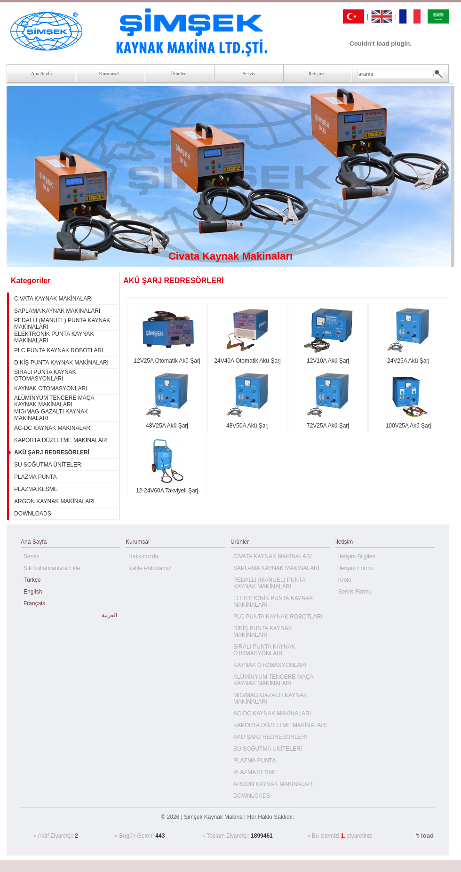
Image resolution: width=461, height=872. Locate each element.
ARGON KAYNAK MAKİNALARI (54, 501)
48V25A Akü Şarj (167, 425)
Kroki (344, 580)
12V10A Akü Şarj (328, 360)
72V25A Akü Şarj (328, 425)
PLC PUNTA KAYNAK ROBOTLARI (58, 350)
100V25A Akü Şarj (408, 425)
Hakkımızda (143, 556)
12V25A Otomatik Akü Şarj (167, 360)
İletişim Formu (356, 568)
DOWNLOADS (32, 513)
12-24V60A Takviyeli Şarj (167, 490)
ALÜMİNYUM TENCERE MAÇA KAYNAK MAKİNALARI (54, 401)
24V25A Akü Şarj (408, 360)
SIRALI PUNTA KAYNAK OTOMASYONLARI (45, 375)
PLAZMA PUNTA (35, 477)
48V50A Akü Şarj (247, 425)
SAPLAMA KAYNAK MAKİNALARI (57, 311)
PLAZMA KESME (36, 489)
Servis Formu (355, 591)
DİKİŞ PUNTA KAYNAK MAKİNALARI (61, 362)
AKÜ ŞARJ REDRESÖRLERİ (270, 737)
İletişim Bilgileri (356, 556)
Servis (31, 556)
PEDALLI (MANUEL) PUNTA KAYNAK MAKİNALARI (269, 583)
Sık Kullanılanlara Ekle (52, 568)
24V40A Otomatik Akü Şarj (247, 360)
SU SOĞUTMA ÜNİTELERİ (48, 464)
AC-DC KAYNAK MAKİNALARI (53, 428)
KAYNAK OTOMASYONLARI (50, 388)
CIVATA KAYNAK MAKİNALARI (53, 298)
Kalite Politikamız (149, 568)
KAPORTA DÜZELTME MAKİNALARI (61, 440)
